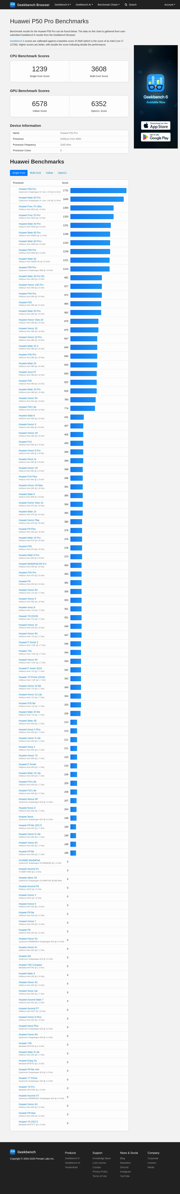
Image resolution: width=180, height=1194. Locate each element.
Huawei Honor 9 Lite (30, 738)
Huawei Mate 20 (27, 363)
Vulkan (49, 172)
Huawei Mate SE (28, 720)
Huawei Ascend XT (29, 1095)
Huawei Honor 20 (28, 328)
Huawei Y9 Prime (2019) (32, 677)
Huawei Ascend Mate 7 (31, 999)
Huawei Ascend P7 (29, 1008)
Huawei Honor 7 (27, 921)
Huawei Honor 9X (28, 398)
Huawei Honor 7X (28, 755)
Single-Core (18, 172)
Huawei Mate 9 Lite (29, 1052)
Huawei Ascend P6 (29, 886)
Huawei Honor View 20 (31, 319)
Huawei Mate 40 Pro (30, 223)
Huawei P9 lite (26, 851)
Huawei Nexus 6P (28, 799)
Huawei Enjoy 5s (28, 1060)
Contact (97, 1167)
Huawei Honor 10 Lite (30, 694)
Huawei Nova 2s (27, 459)
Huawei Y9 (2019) (28, 616)
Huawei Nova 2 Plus (29, 729)
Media (151, 1167)
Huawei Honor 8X (28, 590)
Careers (152, 1162)
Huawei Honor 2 (27, 895)
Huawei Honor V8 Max (31, 485)
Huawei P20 (25, 546)
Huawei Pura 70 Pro (29, 215)
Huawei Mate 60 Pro (30, 232)
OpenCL (62, 172)
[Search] (143, 5)
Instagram (125, 1171)
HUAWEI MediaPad (29, 860)
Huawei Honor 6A (28, 1034)
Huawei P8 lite (26, 912)
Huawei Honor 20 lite (30, 686)
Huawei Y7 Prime (28, 1078)
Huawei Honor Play (29, 520)
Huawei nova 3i (27, 607)
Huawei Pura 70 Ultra (30, 206)
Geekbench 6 (17, 41)
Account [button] (169, 4)
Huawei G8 (25, 956)
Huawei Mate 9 (27, 494)
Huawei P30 (25, 380)
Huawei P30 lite (27, 703)
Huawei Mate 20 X (28, 346)
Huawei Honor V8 (28, 433)
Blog (122, 1158)
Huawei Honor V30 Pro (31, 284)
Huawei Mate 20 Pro (30, 389)
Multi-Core (35, 172)
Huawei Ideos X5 (28, 877)
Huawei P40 (25, 302)
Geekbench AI (72, 1162)
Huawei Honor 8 (27, 598)
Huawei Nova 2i (27, 808)
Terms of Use (100, 1176)
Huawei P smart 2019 (30, 668)
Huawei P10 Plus (28, 476)
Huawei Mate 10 (27, 511)
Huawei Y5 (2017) (28, 1121)
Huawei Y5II (25, 1043)
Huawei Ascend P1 (29, 869)
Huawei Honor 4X (28, 1104)
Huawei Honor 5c (28, 947)
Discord (124, 1167)
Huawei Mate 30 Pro (30, 311)
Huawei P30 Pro (27, 354)
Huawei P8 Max (27, 1113)
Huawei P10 (25, 441)
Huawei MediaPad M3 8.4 (32, 563)
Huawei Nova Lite (28, 990)
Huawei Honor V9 (28, 468)
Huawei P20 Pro (27, 572)
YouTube (125, 1176)
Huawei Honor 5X (28, 938)
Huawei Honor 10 (28, 625)
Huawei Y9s (25, 651)
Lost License (99, 1162)
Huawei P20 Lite (27, 781)
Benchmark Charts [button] (108, 4)
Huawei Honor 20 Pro (30, 337)
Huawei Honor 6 (27, 903)
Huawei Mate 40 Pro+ (30, 241)
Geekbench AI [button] (83, 4)
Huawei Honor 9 (27, 424)
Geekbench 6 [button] (62, 4)
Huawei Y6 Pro (27, 1086)
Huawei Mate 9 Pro (29, 555)
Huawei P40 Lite (27, 407)
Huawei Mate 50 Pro (30, 197)
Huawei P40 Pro (27, 293)
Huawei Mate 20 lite (29, 712)
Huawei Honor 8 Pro (29, 450)
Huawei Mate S (27, 973)
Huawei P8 (24, 929)
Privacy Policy (100, 1171)
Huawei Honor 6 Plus (30, 1017)
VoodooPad (71, 1167)
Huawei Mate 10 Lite (30, 773)
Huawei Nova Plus (28, 1025)
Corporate (153, 1158)
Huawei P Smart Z (28, 642)
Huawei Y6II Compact (30, 964)
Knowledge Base (102, 1158)
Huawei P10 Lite (27, 790)
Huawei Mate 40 (27, 258)
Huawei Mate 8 (27, 415)
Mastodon (125, 1162)
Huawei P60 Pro (27, 189)
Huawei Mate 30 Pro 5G (31, 276)
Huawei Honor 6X (28, 842)
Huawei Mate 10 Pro (30, 537)
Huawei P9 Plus (27, 529)
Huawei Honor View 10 (31, 502)
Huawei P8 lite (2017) (30, 825)
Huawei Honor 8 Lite (30, 834)
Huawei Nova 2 (27, 747)
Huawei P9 (24, 581)
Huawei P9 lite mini (29, 1069)
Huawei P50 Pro (27, 250)
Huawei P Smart (27, 764)
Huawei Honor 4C (28, 982)
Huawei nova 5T (27, 372)
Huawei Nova (26, 816)
